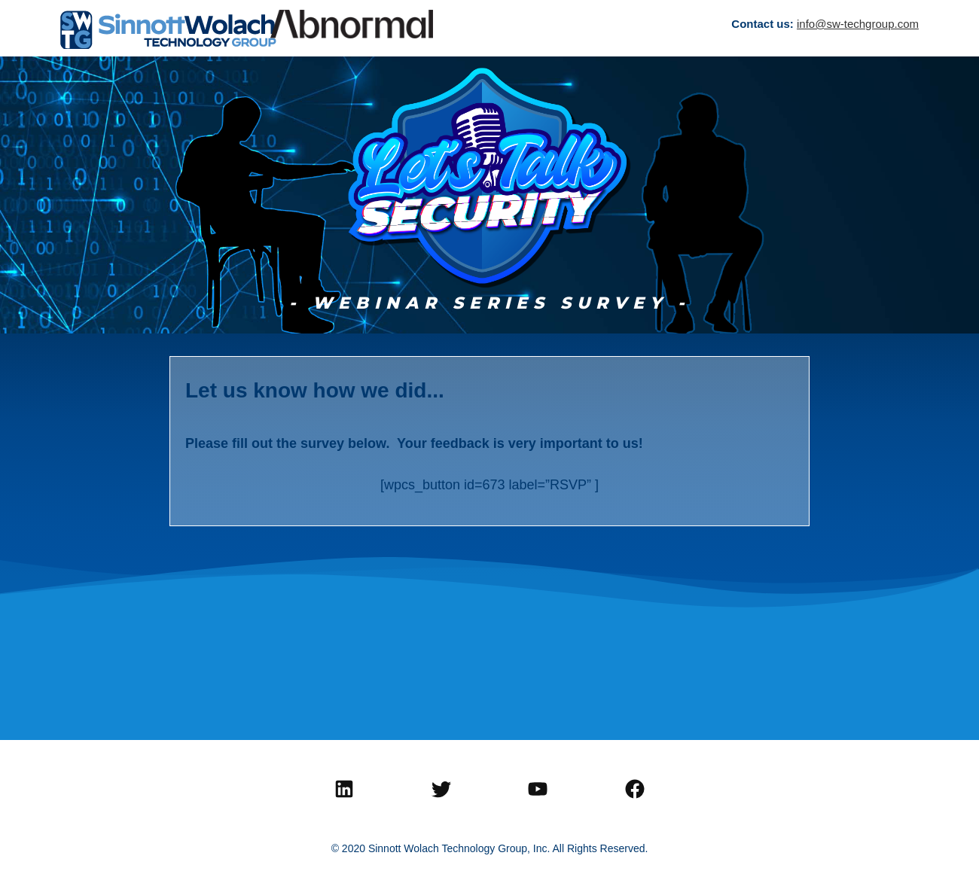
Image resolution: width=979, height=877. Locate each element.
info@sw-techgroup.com (858, 23)
